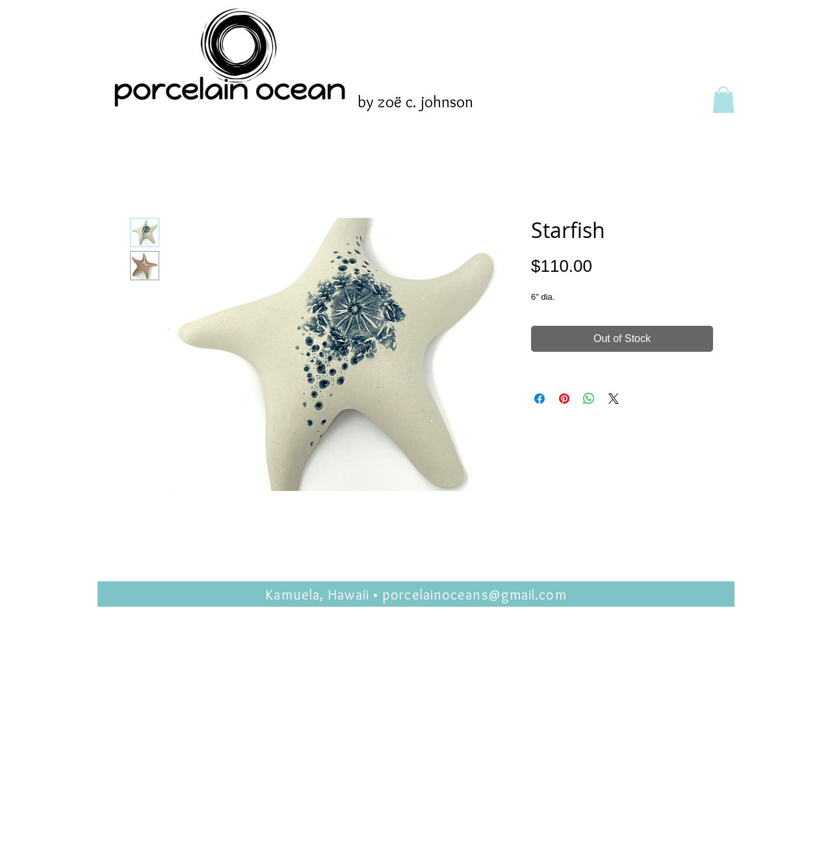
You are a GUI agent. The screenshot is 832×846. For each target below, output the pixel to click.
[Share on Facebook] (539, 398)
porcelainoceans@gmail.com (474, 594)
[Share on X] (613, 398)
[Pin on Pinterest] (564, 398)
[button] (723, 99)
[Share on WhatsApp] (589, 398)
